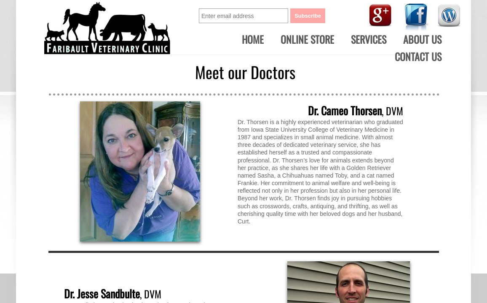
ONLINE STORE (307, 39)
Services (368, 39)
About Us (422, 39)
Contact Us (418, 56)
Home (253, 39)
